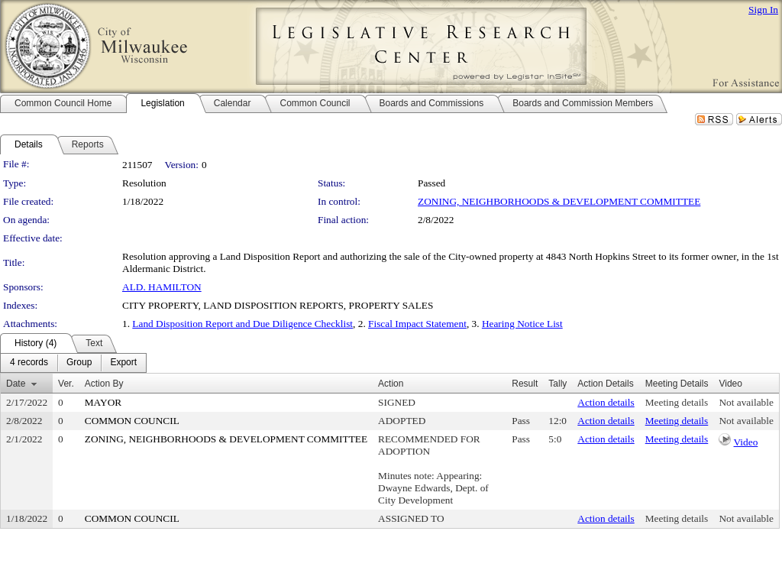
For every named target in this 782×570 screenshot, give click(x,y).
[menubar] (73, 363)
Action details (605, 402)
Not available (746, 402)
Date (15, 383)
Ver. (66, 383)
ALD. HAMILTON (162, 287)
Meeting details (677, 402)
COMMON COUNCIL (132, 420)
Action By (104, 383)
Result (525, 383)
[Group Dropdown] (79, 363)
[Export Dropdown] (123, 363)
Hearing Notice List (522, 323)
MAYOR (103, 402)
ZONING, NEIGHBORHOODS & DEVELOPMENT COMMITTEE (559, 201)
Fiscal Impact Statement (417, 323)
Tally (557, 383)
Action (390, 383)
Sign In (763, 9)
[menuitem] (29, 363)
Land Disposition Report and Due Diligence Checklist (242, 323)
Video (746, 442)
